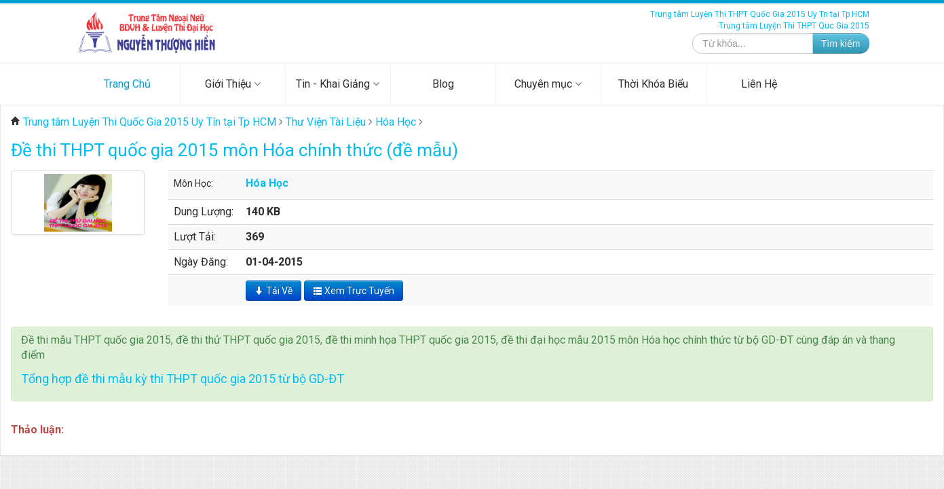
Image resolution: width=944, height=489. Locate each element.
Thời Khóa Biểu (653, 83)
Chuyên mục (548, 83)
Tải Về (273, 290)
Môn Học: (193, 183)
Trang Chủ (127, 83)
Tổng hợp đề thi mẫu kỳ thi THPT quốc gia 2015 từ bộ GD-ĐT (182, 379)
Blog (443, 83)
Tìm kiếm (841, 43)
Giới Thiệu (233, 83)
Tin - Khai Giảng (337, 83)
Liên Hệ (759, 83)
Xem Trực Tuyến (353, 290)
